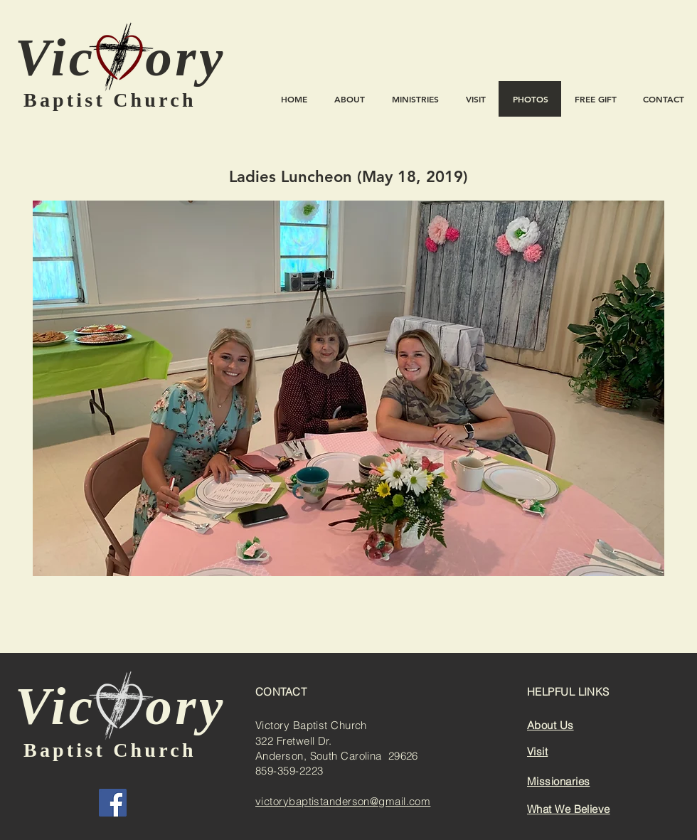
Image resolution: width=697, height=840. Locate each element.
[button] (348, 388)
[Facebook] (113, 803)
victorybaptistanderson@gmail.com (342, 801)
